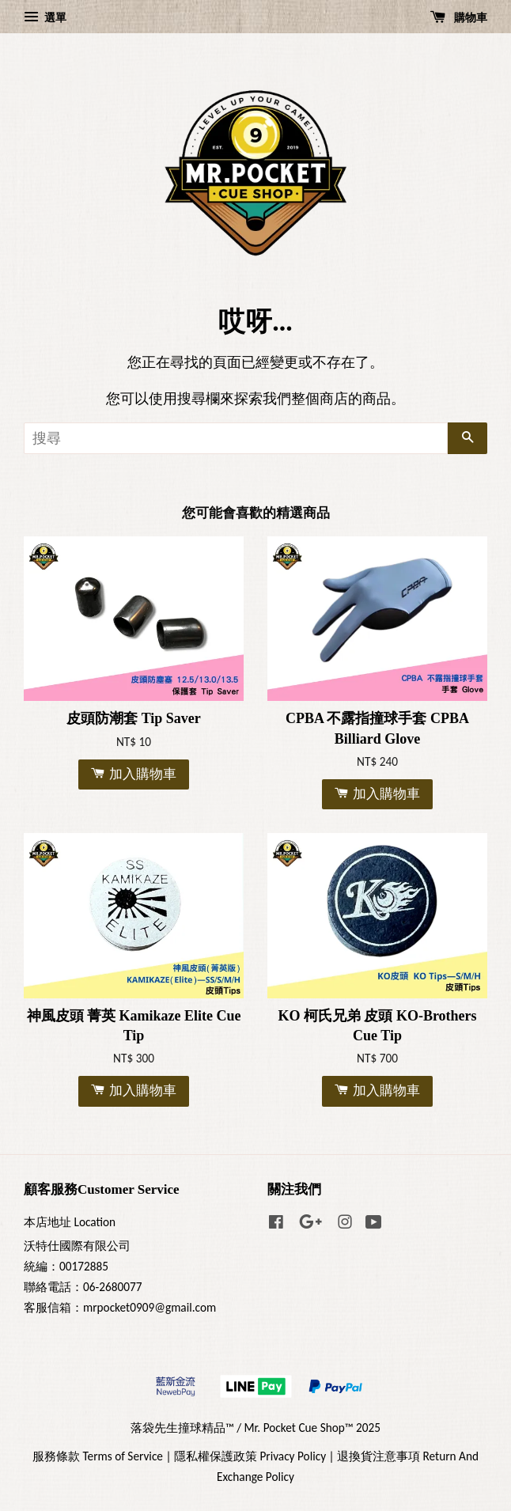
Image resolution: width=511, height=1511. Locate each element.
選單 (45, 17)
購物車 (458, 17)
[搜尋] (236, 438)
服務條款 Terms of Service (97, 1456)
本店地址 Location (69, 1221)
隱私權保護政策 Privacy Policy (250, 1456)
